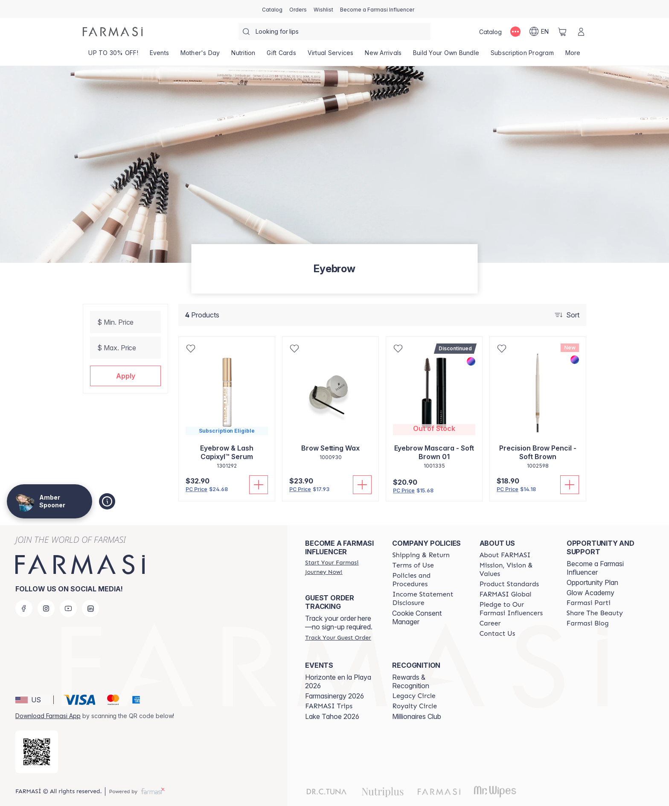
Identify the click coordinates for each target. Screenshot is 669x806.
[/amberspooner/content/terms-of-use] (412, 565)
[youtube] (68, 608)
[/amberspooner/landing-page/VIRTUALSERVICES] (330, 55)
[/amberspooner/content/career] (490, 623)
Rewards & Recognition (410, 681)
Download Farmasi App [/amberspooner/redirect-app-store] (48, 715)
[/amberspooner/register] (298, 9)
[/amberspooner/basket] (562, 31)
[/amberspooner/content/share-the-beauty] (595, 613)
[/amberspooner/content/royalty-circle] (414, 706)
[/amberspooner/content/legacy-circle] (413, 696)
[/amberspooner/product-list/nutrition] (243, 55)
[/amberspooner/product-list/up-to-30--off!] (113, 55)
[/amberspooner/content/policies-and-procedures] (428, 579)
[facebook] (23, 608)
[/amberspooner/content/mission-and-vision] (515, 569)
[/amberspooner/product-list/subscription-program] (522, 55)
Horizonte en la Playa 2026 (338, 681)
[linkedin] (90, 608)
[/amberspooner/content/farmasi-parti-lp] (589, 603)
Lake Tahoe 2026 (332, 716)
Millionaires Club (416, 716)
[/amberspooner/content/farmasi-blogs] (588, 623)
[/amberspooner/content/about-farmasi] (505, 555)
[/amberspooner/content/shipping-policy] (421, 555)
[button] (125, 376)
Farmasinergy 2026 (334, 696)
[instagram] (46, 608)
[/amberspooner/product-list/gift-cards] (281, 55)
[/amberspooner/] (113, 31)
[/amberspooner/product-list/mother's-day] (200, 55)
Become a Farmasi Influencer (595, 567)
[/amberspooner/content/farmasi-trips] (328, 706)
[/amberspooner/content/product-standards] (509, 584)
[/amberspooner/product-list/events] (159, 55)
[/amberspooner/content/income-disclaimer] (428, 598)
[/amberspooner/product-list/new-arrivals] (383, 55)
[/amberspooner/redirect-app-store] (36, 751)
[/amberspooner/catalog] (272, 9)
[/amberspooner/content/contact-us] (497, 633)
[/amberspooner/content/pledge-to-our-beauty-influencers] (515, 608)
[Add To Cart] (258, 484)
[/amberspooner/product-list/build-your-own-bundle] (446, 55)
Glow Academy (590, 592)
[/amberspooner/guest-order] (338, 637)
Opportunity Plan (592, 582)
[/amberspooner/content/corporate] (506, 594)
